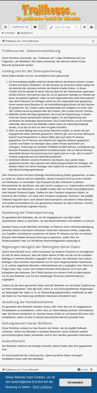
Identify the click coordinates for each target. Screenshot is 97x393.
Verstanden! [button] (75, 382)
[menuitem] (82, 370)
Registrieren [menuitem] (92, 27)
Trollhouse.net (20, 27)
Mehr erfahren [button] (42, 387)
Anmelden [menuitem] (85, 27)
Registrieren (26, 33)
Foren (36, 27)
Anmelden (9, 33)
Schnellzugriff (6, 27)
